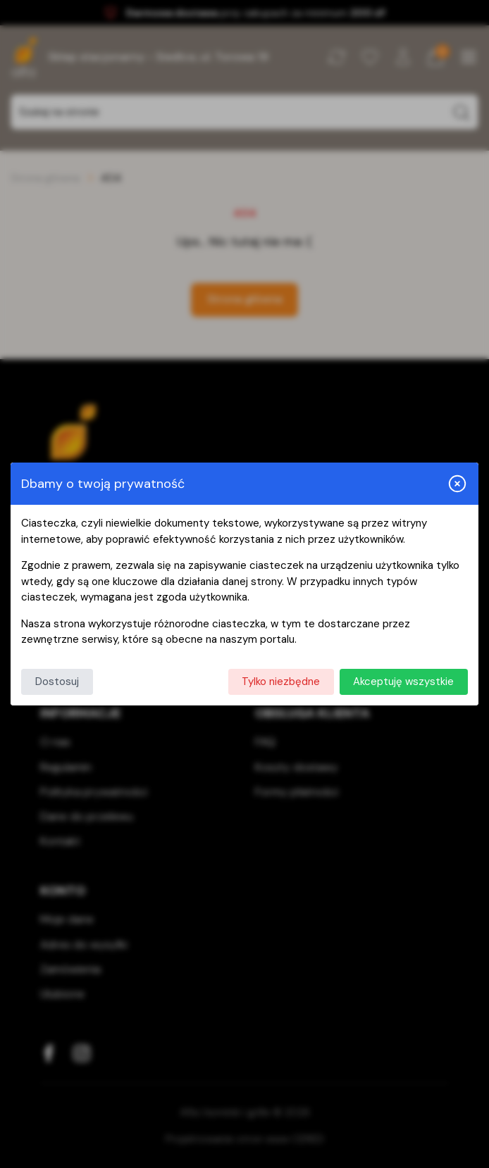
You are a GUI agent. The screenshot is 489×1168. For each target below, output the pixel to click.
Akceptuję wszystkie (403, 681)
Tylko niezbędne (281, 681)
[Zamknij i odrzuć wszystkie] (457, 483)
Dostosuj (57, 681)
